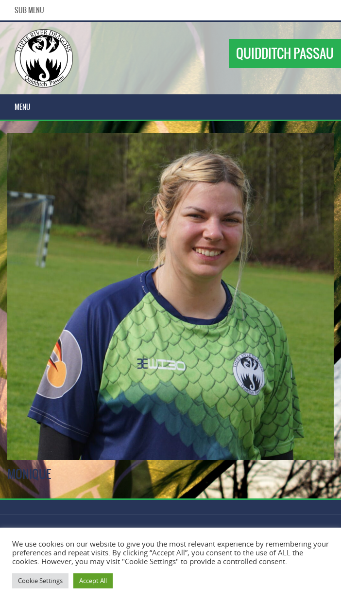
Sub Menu (29, 10)
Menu (23, 107)
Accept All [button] (93, 580)
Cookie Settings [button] (40, 580)
